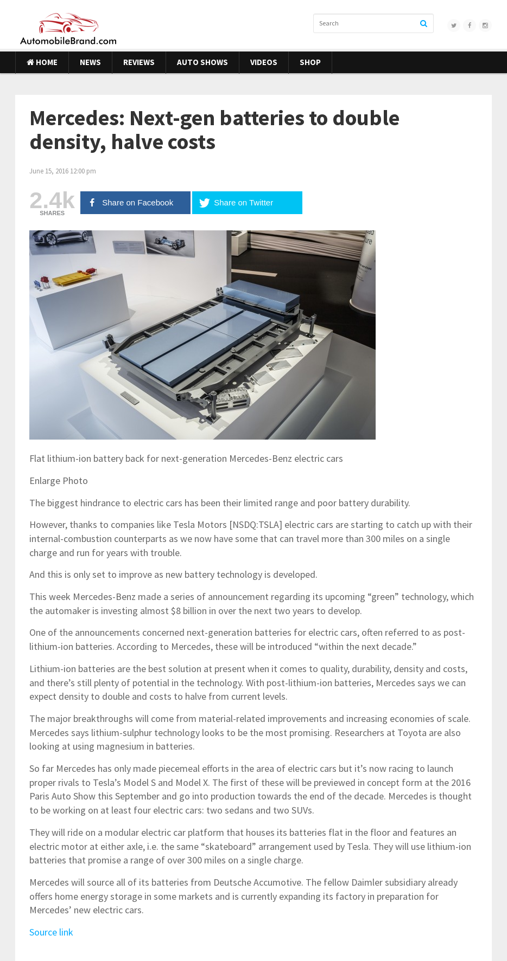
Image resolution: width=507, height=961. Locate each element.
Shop (310, 62)
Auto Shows (202, 62)
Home (42, 62)
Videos (263, 62)
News (90, 62)
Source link (51, 932)
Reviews (139, 62)
